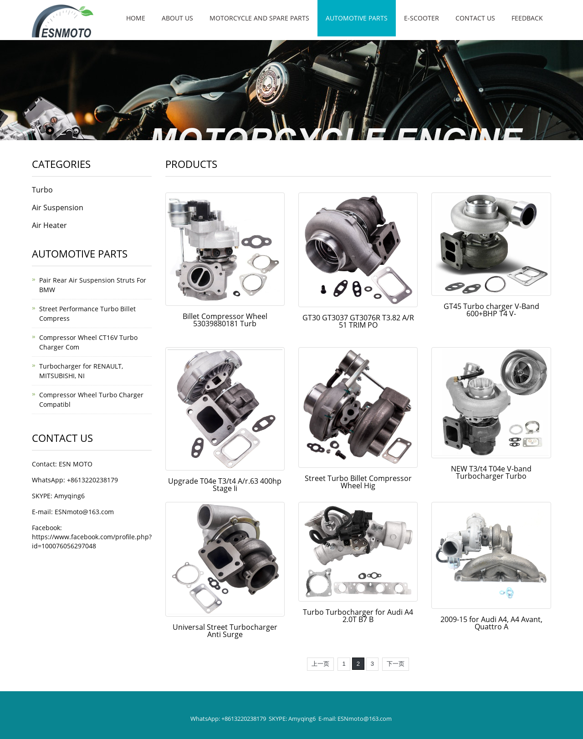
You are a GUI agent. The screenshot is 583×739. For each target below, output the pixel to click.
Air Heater (49, 225)
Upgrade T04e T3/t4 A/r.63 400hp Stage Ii (224, 484)
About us (177, 18)
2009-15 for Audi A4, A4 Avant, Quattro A (491, 623)
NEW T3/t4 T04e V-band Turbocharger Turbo (491, 472)
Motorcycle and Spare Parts (259, 18)
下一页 (395, 663)
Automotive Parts (357, 18)
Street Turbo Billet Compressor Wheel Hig (358, 482)
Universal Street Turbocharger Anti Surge (225, 630)
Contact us (475, 18)
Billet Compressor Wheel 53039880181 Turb (225, 320)
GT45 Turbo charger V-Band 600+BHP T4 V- (491, 310)
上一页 (320, 663)
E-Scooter (421, 18)
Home (135, 18)
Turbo (42, 190)
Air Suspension (57, 207)
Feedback (527, 18)
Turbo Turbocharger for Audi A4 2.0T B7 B (358, 615)
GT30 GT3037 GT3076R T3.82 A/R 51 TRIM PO (358, 321)
